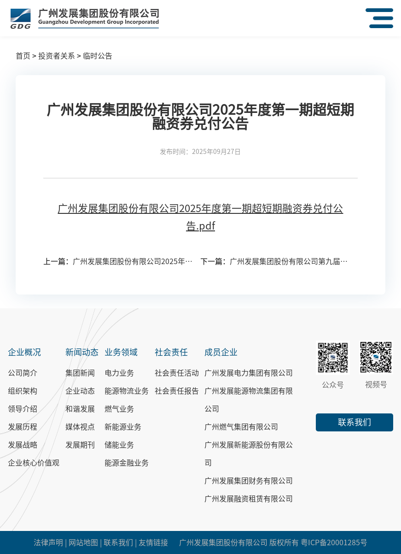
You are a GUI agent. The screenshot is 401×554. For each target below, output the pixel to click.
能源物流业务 (127, 391)
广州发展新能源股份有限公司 (248, 453)
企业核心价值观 (33, 462)
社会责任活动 (177, 373)
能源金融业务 (127, 462)
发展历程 (22, 426)
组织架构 (22, 391)
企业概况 (24, 352)
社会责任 (171, 352)
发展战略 (22, 444)
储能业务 (119, 444)
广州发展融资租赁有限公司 (248, 498)
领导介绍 (22, 409)
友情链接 (153, 542)
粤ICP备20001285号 (334, 542)
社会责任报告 (177, 391)
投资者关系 (56, 55)
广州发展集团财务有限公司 (248, 480)
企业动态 (80, 391)
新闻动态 (82, 352)
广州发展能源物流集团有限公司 (248, 400)
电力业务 (119, 373)
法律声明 (48, 542)
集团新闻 (80, 373)
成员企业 (221, 352)
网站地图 (83, 542)
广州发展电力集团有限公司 (248, 373)
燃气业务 (119, 409)
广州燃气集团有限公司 (241, 426)
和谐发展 (80, 409)
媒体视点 (80, 426)
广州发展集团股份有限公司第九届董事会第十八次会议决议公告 (290, 261)
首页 (23, 55)
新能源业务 (123, 426)
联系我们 (354, 422)
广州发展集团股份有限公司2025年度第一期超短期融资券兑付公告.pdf (200, 217)
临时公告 (97, 55)
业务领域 (121, 352)
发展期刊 (80, 444)
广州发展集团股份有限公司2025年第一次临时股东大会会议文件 (133, 261)
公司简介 (22, 373)
